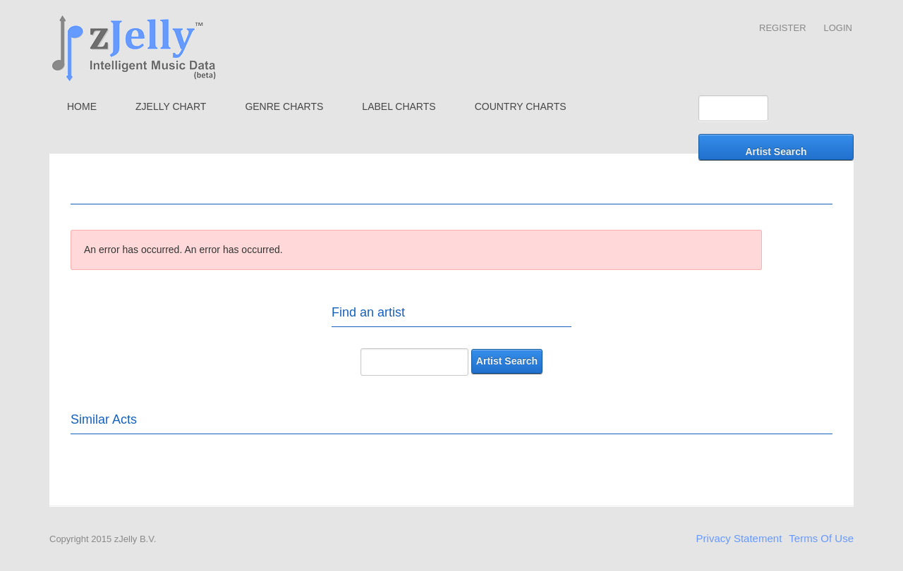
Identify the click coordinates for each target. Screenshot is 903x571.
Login (838, 28)
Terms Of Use (821, 538)
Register (782, 28)
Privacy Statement (739, 538)
